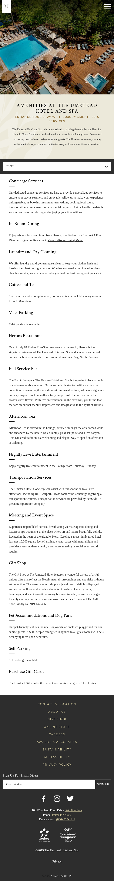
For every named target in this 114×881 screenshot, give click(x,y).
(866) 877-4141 (65, 819)
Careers (57, 734)
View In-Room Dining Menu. (65, 240)
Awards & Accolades (57, 742)
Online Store (57, 727)
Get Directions (73, 810)
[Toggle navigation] (107, 6)
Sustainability (57, 749)
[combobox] (57, 166)
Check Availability (57, 876)
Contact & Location (57, 704)
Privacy (57, 861)
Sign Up (103, 784)
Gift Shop (57, 719)
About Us (57, 711)
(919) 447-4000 (61, 814)
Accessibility (57, 757)
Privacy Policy (57, 764)
